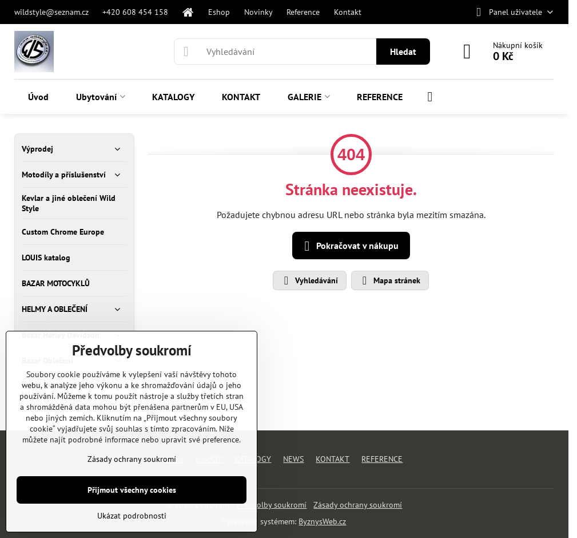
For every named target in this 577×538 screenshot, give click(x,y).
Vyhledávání (309, 280)
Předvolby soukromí (272, 505)
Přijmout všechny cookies (131, 490)
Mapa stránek (389, 280)
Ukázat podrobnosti (131, 516)
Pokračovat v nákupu (349, 246)
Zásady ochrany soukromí (357, 505)
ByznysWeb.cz (322, 521)
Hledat (403, 51)
